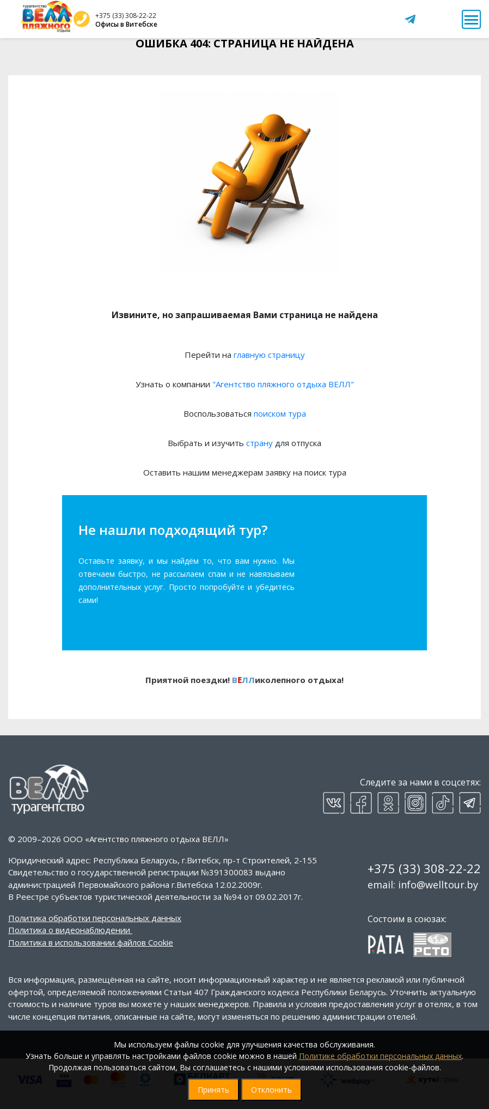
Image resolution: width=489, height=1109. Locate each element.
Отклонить (271, 1089)
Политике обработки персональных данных (380, 1056)
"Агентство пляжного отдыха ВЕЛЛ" (283, 384)
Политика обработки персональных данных (94, 917)
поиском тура (280, 413)
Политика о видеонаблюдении (69, 929)
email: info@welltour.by (423, 884)
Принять (213, 1089)
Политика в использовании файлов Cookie (90, 942)
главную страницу (269, 354)
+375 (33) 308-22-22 (125, 15)
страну (259, 442)
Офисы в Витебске (126, 24)
